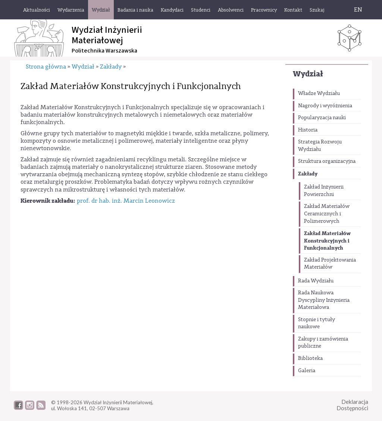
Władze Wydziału (319, 93)
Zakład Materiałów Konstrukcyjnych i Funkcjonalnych (327, 240)
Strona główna (46, 66)
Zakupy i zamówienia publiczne (323, 343)
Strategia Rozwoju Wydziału (320, 146)
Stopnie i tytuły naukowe (316, 323)
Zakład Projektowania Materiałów (330, 264)
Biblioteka (310, 358)
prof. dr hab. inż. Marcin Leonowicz (126, 201)
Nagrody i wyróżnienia (325, 105)
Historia (307, 130)
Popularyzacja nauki (322, 117)
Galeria (306, 370)
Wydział (308, 74)
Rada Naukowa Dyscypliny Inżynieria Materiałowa (324, 300)
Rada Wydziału (316, 281)
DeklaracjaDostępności (352, 404)
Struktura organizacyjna (327, 161)
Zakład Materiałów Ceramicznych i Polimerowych (327, 213)
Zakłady (307, 173)
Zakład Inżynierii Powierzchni (324, 191)
